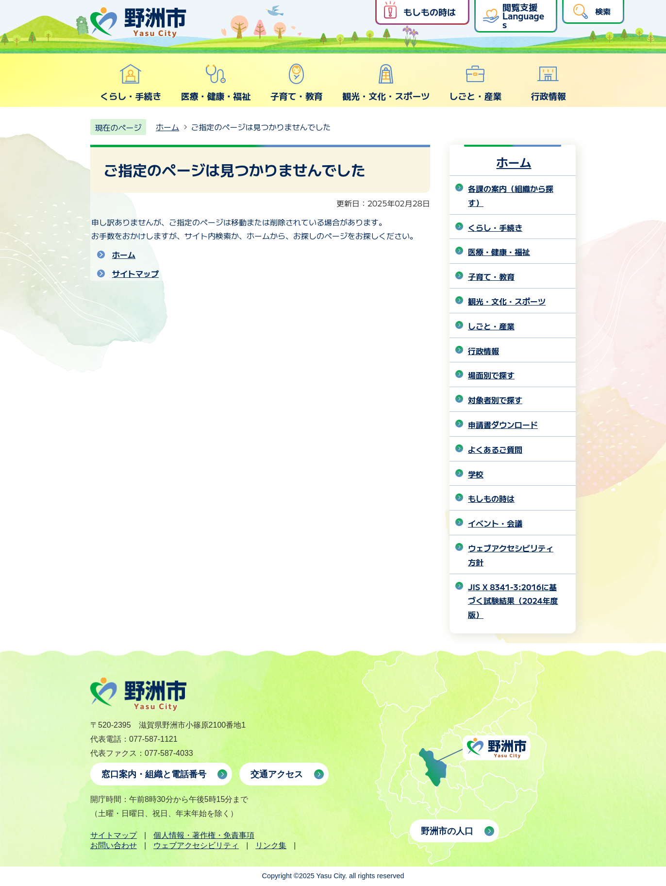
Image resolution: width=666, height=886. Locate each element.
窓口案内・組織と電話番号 (153, 774)
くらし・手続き (130, 82)
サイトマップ (135, 273)
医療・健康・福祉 (215, 82)
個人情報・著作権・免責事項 (203, 835)
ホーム (167, 127)
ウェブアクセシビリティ (196, 845)
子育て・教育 (296, 82)
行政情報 (548, 82)
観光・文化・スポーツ (386, 82)
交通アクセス (276, 774)
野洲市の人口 (447, 831)
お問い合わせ (113, 845)
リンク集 (270, 845)
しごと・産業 (475, 82)
